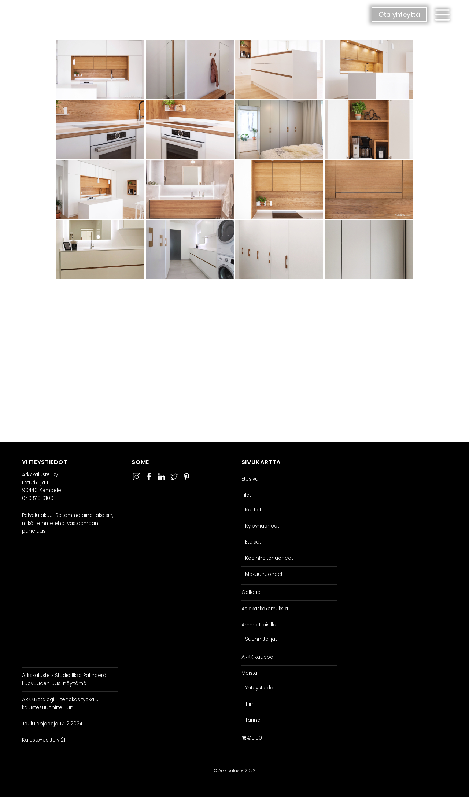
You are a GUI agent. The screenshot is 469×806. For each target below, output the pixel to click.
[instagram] (137, 475)
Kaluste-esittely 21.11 (45, 739)
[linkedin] (161, 475)
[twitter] (174, 475)
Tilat (246, 495)
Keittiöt (253, 509)
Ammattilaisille (258, 624)
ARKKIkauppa (257, 657)
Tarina (253, 720)
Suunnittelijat (261, 639)
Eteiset (253, 542)
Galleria (251, 592)
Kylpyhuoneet (262, 525)
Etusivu (249, 479)
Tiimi (250, 703)
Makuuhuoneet (263, 574)
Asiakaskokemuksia (264, 608)
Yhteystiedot (260, 687)
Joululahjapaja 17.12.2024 (52, 723)
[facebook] (149, 475)
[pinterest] (186, 475)
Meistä (249, 673)
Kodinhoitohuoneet (269, 558)
